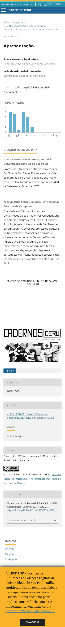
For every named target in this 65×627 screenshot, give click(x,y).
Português (11, 559)
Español (9, 554)
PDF (11, 371)
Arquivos (19, 22)
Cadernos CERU (20, 10)
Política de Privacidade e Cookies (30, 611)
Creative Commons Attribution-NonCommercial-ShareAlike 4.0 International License (32, 479)
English (9, 549)
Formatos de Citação (23, 520)
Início (7, 22)
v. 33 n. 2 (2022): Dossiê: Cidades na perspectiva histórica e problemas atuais (30, 27)
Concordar (32, 622)
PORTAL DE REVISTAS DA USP (18, 4)
